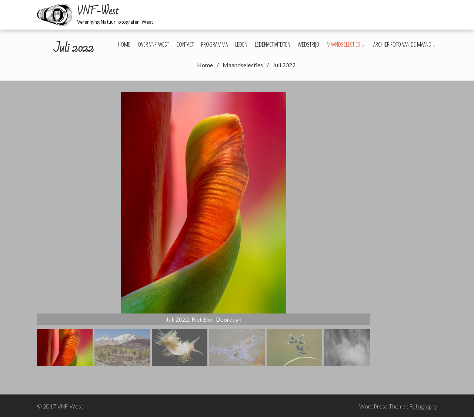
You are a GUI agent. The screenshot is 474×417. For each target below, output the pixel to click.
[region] (203, 229)
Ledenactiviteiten (272, 44)
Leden (241, 44)
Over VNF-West (153, 44)
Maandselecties (343, 44)
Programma (214, 44)
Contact (185, 44)
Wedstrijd (308, 44)
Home (124, 44)
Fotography (423, 406)
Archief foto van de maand (402, 44)
